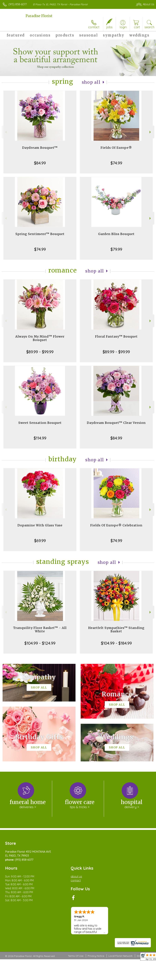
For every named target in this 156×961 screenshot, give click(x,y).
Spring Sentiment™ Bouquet (40, 234)
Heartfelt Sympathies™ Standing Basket (116, 629)
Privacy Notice (96, 955)
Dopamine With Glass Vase (40, 525)
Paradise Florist (39, 16)
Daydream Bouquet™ (40, 148)
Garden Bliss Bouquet (116, 234)
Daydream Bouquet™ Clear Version (116, 423)
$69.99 (40, 540)
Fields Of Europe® (116, 148)
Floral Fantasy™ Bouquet (116, 336)
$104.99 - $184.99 (116, 643)
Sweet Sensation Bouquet (40, 423)
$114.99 (40, 438)
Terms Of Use (75, 955)
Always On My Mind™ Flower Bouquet (40, 338)
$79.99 (116, 249)
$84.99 (40, 163)
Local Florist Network (120, 955)
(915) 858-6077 (17, 4)
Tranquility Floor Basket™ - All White (40, 629)
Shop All (91, 82)
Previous (5, 132)
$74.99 (116, 163)
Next (150, 132)
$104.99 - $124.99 (39, 643)
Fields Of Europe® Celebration (116, 525)
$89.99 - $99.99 (40, 351)
